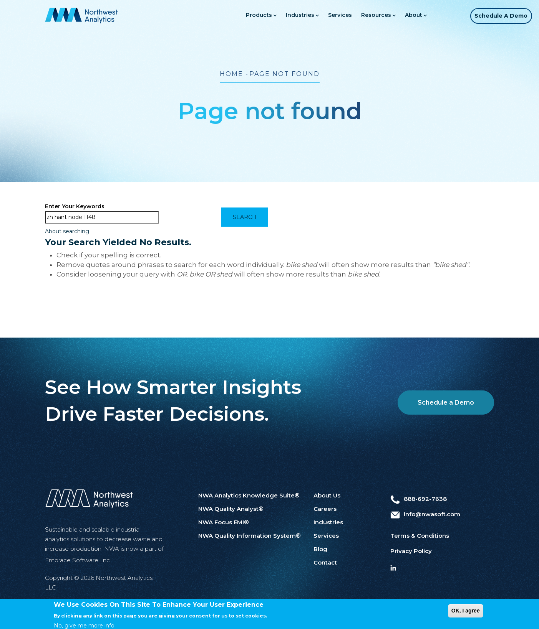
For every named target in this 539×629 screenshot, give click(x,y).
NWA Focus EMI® (223, 522)
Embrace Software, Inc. (78, 560)
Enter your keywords (74, 206)
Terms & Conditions (419, 535)
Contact (325, 562)
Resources (369, 16)
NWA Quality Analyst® (231, 508)
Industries (293, 16)
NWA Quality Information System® (249, 535)
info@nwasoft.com (425, 514)
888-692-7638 (418, 498)
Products (252, 16)
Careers (325, 508)
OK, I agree (465, 617)
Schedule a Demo (498, 15)
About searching (67, 231)
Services (331, 15)
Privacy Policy (411, 551)
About (407, 16)
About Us (326, 495)
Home (231, 73)
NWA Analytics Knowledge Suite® (249, 495)
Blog (320, 549)
